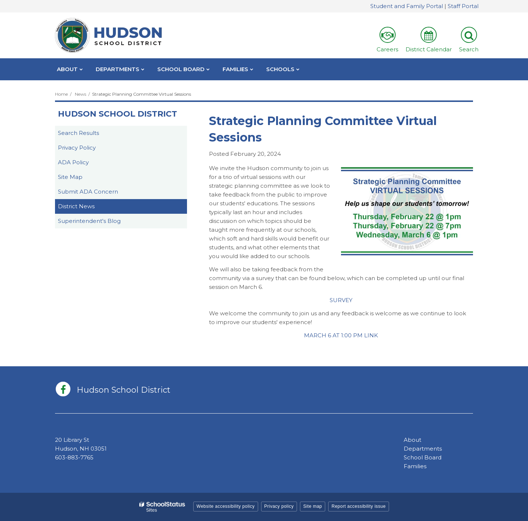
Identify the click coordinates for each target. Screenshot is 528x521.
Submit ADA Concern (88, 191)
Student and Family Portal (406, 6)
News (80, 94)
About (412, 439)
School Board (422, 457)
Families (415, 466)
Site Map (70, 176)
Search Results (78, 132)
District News (76, 206)
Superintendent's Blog (89, 220)
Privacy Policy (77, 147)
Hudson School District (117, 114)
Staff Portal (463, 6)
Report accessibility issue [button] (358, 506)
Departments (423, 448)
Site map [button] (312, 506)
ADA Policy (73, 162)
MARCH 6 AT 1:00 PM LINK (341, 335)
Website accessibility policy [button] (226, 506)
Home (61, 94)
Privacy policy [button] (279, 506)
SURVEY (341, 300)
